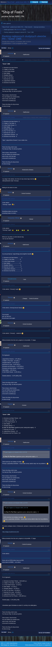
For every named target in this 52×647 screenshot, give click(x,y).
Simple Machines (13, 643)
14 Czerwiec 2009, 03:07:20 (8, 329)
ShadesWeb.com (13, 645)
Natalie (10, 543)
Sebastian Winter (14, 218)
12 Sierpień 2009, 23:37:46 (8, 410)
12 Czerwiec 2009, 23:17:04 (8, 175)
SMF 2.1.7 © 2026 (5, 643)
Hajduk (10, 404)
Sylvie (24, 29)
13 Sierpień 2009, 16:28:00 (8, 498)
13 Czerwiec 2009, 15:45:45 (8, 250)
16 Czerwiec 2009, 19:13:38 (8, 351)
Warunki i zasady (41, 643)
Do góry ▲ (48, 643)
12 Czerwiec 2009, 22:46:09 (8, 117)
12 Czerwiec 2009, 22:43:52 (9, 60)
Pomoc (35, 643)
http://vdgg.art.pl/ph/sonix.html (10, 531)
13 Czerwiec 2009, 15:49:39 (8, 285)
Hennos (10, 323)
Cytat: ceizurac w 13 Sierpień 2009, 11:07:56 (16, 503)
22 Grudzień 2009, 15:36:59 (8, 549)
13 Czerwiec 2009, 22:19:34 (8, 303)
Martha (10, 168)
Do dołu (4, 48)
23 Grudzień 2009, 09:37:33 (8, 573)
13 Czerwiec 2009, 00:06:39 (8, 224)
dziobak (10, 243)
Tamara (10, 297)
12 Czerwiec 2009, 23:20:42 (8, 198)
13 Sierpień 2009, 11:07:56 (8, 447)
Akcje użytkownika (44, 48)
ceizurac (11, 53)
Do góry (4, 632)
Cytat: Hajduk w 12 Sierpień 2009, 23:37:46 (16, 452)
